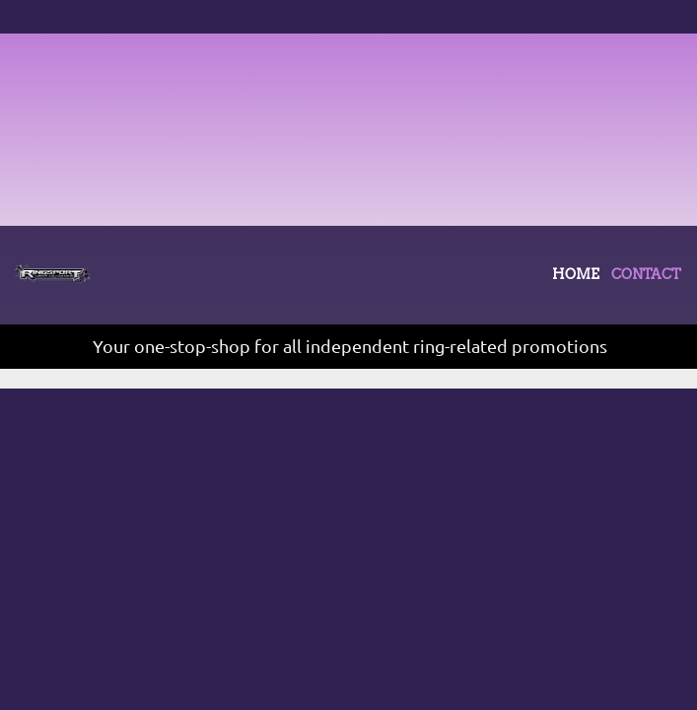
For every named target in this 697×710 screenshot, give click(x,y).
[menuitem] (575, 279)
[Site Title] (53, 275)
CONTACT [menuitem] (41, 450)
